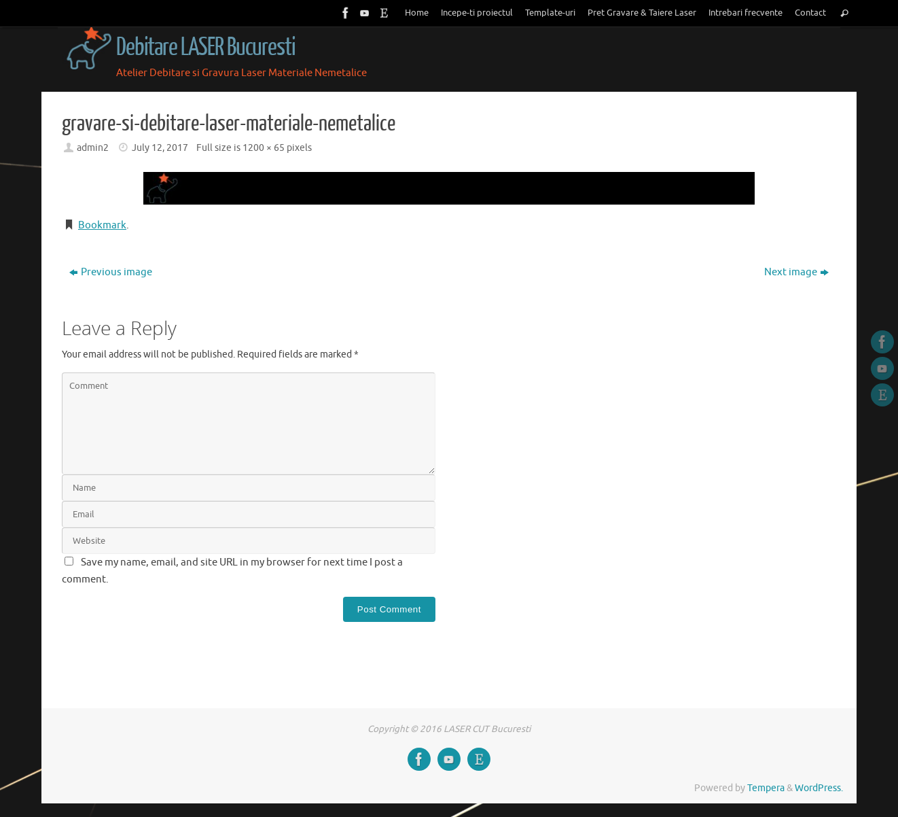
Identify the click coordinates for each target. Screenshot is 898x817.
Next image (796, 272)
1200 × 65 (264, 148)
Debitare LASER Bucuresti (205, 47)
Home (417, 12)
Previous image (110, 272)
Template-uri (550, 12)
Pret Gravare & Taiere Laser (642, 12)
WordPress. (819, 788)
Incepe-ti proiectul (477, 12)
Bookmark (102, 225)
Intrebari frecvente (745, 12)
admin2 (93, 148)
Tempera (766, 788)
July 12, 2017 (160, 148)
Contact (810, 12)
